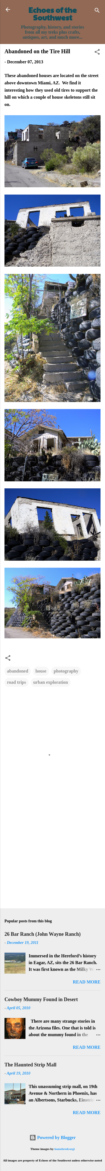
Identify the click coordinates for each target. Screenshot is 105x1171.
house (41, 671)
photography (66, 671)
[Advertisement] (52, 860)
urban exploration (50, 682)
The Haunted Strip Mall (30, 1065)
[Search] (97, 11)
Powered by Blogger (52, 1137)
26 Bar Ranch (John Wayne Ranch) (42, 934)
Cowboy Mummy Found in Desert (41, 999)
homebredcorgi (64, 1149)
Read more (87, 982)
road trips (16, 682)
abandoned (17, 671)
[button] (97, 52)
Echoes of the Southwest (53, 13)
